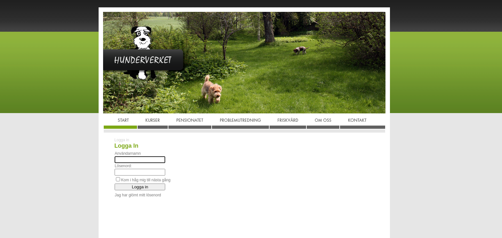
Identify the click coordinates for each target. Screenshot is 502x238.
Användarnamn (128, 153)
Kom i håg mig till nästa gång (145, 180)
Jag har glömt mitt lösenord (138, 195)
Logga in (121, 140)
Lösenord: (123, 166)
